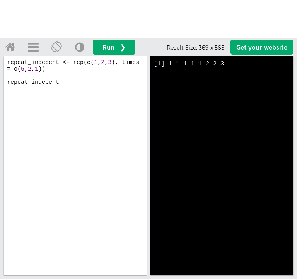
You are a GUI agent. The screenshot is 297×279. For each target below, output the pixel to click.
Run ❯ (114, 47)
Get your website (261, 47)
